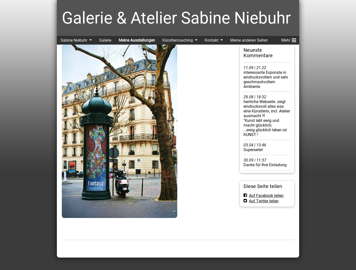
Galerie (105, 40)
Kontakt (211, 40)
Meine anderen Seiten (249, 40)
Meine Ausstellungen (137, 40)
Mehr (288, 39)
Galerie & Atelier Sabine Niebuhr (176, 17)
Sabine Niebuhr (74, 40)
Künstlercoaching (177, 40)
